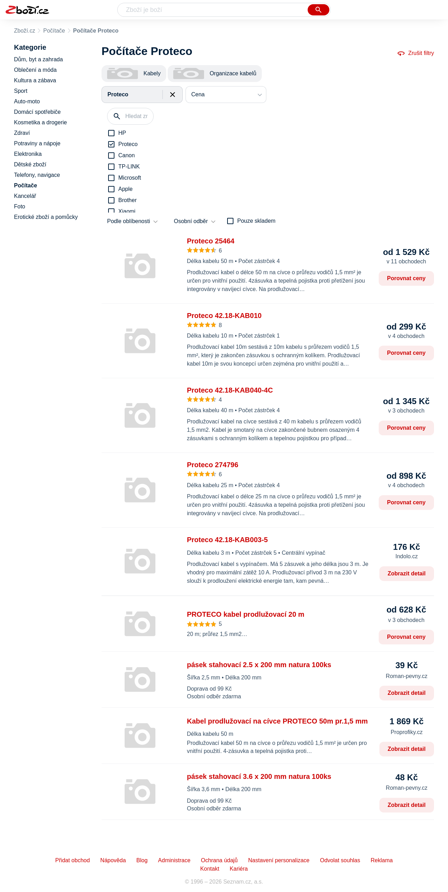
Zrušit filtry (415, 53)
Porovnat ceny (406, 278)
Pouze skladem (256, 221)
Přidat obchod (72, 860)
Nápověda (113, 860)
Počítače (54, 31)
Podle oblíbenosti (128, 221)
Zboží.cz (24, 31)
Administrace (174, 860)
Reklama (382, 860)
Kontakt (209, 869)
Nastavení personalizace (278, 860)
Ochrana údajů (219, 860)
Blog (142, 860)
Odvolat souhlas (340, 860)
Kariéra (239, 869)
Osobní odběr (191, 221)
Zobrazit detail (407, 573)
